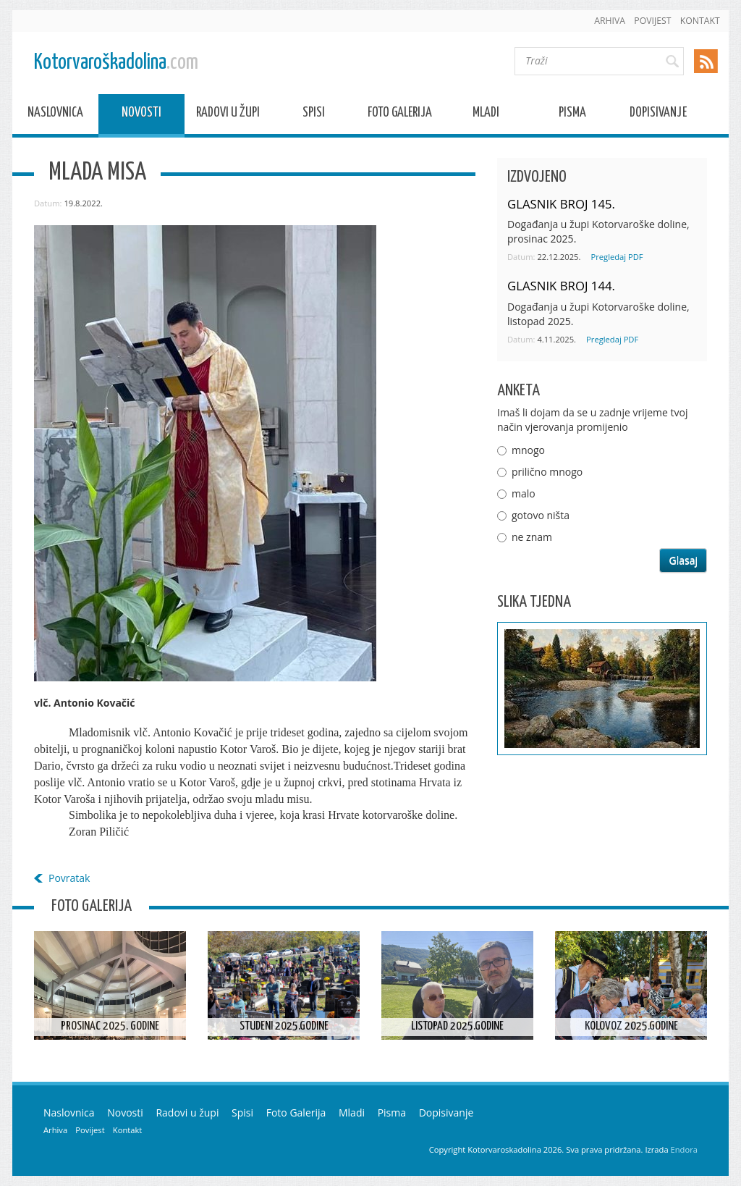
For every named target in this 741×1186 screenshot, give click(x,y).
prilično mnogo (547, 472)
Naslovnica (55, 114)
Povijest (652, 20)
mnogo (528, 450)
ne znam (532, 537)
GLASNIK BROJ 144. (561, 285)
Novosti (141, 114)
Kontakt (700, 20)
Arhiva (609, 20)
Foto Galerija (400, 114)
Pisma (572, 114)
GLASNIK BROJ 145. (561, 203)
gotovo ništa (540, 515)
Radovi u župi (228, 114)
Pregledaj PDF (616, 256)
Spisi (313, 114)
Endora (684, 1149)
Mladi (486, 114)
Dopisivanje (658, 114)
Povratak (69, 878)
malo (523, 493)
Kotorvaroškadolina (116, 62)
